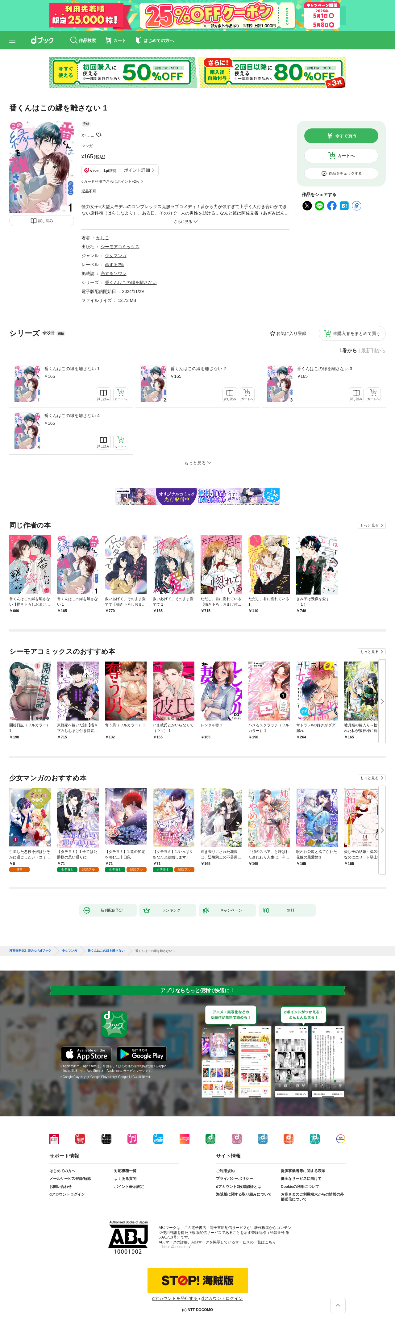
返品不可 (88, 191)
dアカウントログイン (67, 1194)
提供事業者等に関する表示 (303, 1171)
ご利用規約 (225, 1171)
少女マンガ (116, 255)
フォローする (99, 135)
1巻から (348, 350)
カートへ (346, 155)
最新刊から (373, 350)
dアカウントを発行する (175, 1298)
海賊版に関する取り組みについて (244, 1194)
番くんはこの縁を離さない (131, 282)
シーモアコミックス (120, 246)
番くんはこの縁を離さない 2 (198, 368)
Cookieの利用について (300, 1186)
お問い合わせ (60, 1186)
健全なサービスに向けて (301, 1178)
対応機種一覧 (125, 1171)
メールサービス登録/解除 (70, 1178)
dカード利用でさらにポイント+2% (110, 181)
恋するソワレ (114, 273)
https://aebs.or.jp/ (176, 1247)
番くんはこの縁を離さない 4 (72, 415)
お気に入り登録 (291, 333)
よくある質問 (125, 1178)
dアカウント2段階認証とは (238, 1186)
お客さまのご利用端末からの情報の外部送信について (312, 1196)
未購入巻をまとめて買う (356, 333)
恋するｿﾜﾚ (114, 264)
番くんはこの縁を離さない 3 (324, 368)
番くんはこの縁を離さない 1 (72, 368)
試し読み (45, 221)
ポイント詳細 (137, 170)
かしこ (87, 134)
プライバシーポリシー (234, 1178)
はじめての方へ (62, 1171)
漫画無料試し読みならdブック (30, 950)
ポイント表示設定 (129, 1186)
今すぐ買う (346, 135)
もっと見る (369, 525)
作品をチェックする (345, 173)
